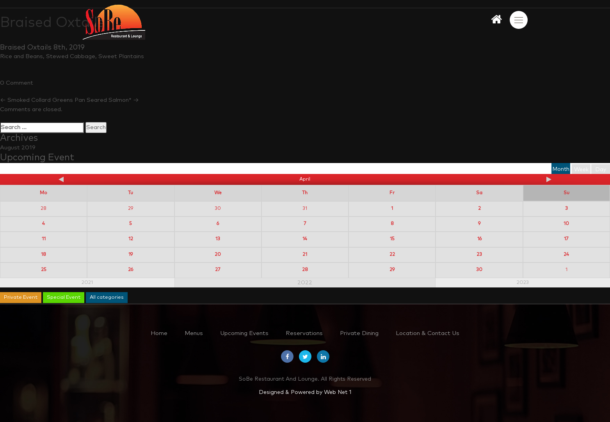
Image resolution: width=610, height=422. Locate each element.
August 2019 (18, 148)
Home (159, 333)
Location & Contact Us (427, 333)
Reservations (304, 333)
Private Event (20, 297)
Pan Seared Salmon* (107, 100)
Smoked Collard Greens (36, 100)
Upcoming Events (244, 333)
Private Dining (359, 333)
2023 (523, 282)
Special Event (63, 297)
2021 (87, 282)
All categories (107, 297)
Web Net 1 (337, 392)
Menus (194, 333)
